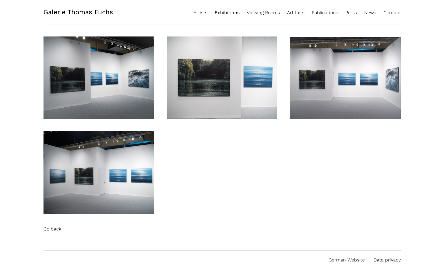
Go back (52, 229)
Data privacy (387, 260)
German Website (347, 260)
